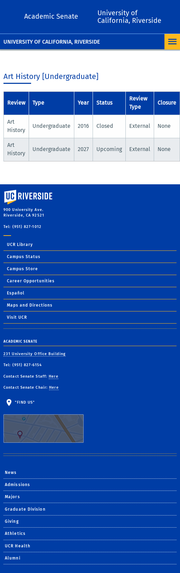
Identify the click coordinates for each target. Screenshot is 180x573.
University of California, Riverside (51, 41)
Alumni (12, 558)
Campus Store (22, 268)
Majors (12, 496)
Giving (12, 521)
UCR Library (20, 244)
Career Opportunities (31, 281)
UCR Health (17, 546)
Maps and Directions (30, 305)
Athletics (15, 533)
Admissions (17, 484)
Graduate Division (25, 509)
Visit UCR (17, 317)
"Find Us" (47, 421)
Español (16, 293)
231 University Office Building (34, 354)
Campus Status (23, 256)
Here (53, 376)
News (11, 472)
